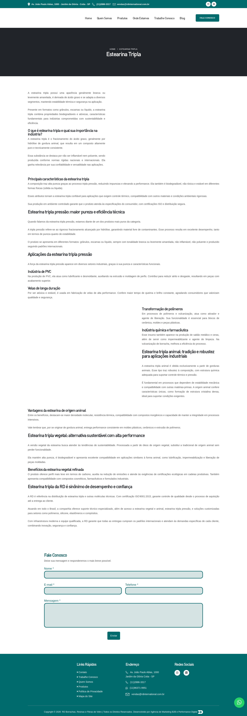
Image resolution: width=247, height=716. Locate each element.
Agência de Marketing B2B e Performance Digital (174, 712)
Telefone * (131, 584)
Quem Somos (104, 18)
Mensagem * (52, 600)
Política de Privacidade (91, 691)
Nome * (49, 568)
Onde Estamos (141, 18)
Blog (182, 18)
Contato (83, 672)
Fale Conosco (207, 18)
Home (88, 18)
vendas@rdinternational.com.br (133, 4)
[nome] (123, 574)
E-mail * (49, 584)
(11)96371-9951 (138, 687)
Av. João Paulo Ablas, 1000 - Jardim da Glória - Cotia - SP (60, 4)
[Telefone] (164, 590)
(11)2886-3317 (103, 4)
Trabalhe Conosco (164, 18)
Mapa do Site (86, 696)
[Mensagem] (123, 615)
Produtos (122, 18)
